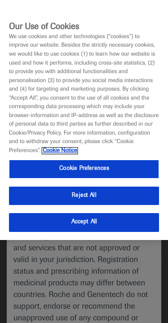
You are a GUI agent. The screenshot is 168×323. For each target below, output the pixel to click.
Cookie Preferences (84, 168)
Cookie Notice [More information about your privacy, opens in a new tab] (60, 150)
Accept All (84, 222)
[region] (84, 120)
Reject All (84, 195)
